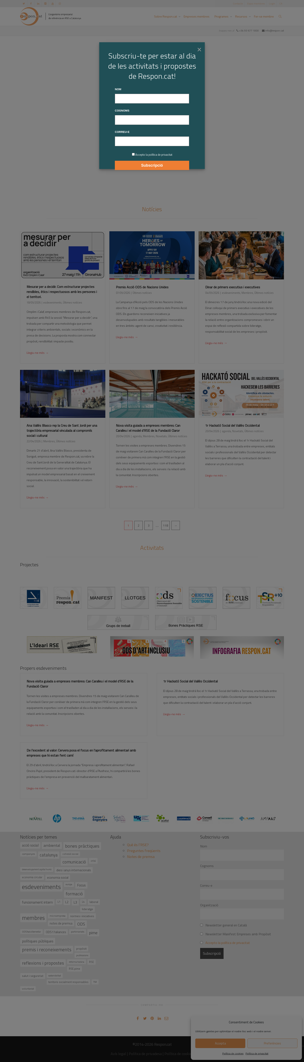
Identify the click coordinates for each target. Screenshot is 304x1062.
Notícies (152, 209)
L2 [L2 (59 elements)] (67, 902)
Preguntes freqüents (143, 851)
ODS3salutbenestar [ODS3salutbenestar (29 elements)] (31, 931)
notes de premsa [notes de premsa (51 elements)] (61, 923)
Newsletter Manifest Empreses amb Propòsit (235, 934)
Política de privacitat (257, 1053)
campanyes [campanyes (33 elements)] (28, 854)
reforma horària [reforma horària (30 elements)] (76, 962)
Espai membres (256, 3)
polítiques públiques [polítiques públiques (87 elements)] (37, 941)
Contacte (238, 3)
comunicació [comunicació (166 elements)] (74, 861)
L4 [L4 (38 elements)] (83, 902)
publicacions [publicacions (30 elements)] (82, 955)
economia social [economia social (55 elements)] (57, 877)
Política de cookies (232, 1053)
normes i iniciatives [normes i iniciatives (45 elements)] (82, 916)
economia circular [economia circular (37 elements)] (32, 877)
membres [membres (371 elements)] (33, 918)
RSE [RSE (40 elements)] (91, 962)
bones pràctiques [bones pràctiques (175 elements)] (82, 846)
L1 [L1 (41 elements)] (59, 902)
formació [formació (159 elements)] (74, 893)
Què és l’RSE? (138, 845)
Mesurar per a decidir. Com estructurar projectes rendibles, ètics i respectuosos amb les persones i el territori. (62, 291)
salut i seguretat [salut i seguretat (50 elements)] (32, 976)
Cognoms (207, 865)
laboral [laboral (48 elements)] (94, 902)
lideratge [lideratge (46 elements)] (87, 909)
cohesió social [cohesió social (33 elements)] (70, 854)
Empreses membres (196, 16)
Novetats (161, 436)
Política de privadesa (145, 1054)
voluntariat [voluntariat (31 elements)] (28, 988)
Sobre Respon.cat (166, 16)
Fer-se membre (264, 16)
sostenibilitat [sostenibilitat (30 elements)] (54, 975)
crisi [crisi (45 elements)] (93, 860)
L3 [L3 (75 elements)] (75, 902)
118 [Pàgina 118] (165, 525)
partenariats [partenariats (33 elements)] (77, 932)
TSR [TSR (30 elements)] (95, 982)
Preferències (272, 1043)
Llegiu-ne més (38, 353)
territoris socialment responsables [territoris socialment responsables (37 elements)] (68, 982)
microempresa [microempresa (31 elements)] (57, 916)
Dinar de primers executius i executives (232, 287)
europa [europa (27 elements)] (69, 884)
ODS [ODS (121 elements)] (81, 924)
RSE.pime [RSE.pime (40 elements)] (74, 969)
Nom (203, 846)
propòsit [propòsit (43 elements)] (81, 948)
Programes (221, 16)
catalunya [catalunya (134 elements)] (49, 855)
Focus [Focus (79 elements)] (81, 885)
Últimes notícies (72, 302)
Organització (209, 905)
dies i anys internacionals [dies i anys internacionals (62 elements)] (73, 870)
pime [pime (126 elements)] (93, 932)
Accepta (220, 1043)
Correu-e (206, 885)
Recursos (241, 16)
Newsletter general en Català (223, 925)
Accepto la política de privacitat (227, 942)
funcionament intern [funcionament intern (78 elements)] (37, 902)
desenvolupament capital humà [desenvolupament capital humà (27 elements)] (37, 869)
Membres (247, 293)
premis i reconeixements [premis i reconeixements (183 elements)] (46, 949)
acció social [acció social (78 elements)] (30, 845)
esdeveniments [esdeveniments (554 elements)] (41, 886)
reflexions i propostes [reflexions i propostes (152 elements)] (43, 963)
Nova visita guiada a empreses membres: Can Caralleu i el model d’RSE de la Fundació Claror (148, 428)
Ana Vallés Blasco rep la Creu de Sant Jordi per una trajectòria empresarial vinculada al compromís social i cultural (62, 430)
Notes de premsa (141, 856)
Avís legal (118, 1054)
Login (272, 3)
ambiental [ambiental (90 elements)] (51, 845)
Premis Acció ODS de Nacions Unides (142, 287)
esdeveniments (52, 302)
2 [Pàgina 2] (138, 525)
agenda (137, 436)
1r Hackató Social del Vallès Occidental (232, 425)
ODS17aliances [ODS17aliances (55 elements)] (56, 932)
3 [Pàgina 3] (148, 525)
